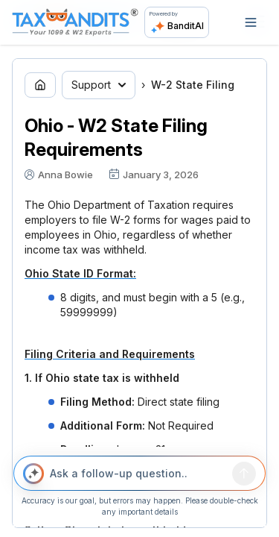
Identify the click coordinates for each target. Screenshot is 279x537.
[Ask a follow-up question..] (138, 473)
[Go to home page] (40, 85)
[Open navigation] (250, 22)
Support (98, 84)
